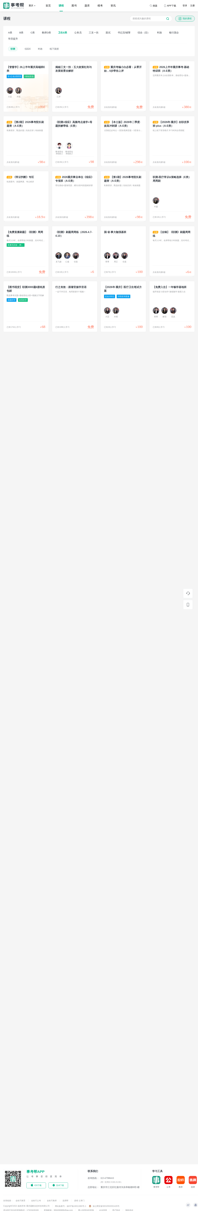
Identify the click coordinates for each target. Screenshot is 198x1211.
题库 (87, 5)
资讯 (113, 5)
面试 (108, 32)
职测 (13, 49)
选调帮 (65, 1200)
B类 (21, 32)
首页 (48, 5)
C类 (33, 32)
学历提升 (13, 38)
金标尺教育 (21, 1200)
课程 (61, 5)
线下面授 (54, 49)
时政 (159, 32)
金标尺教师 (52, 1200)
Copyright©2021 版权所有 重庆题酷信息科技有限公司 (26, 1206)
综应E (28, 49)
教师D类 (46, 32)
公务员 (78, 32)
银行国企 (174, 32)
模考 (100, 5)
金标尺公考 (36, 1200)
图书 (74, 5)
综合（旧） (144, 32)
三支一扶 (94, 32)
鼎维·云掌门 (79, 1200)
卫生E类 (62, 32)
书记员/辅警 (124, 32)
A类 (10, 32)
